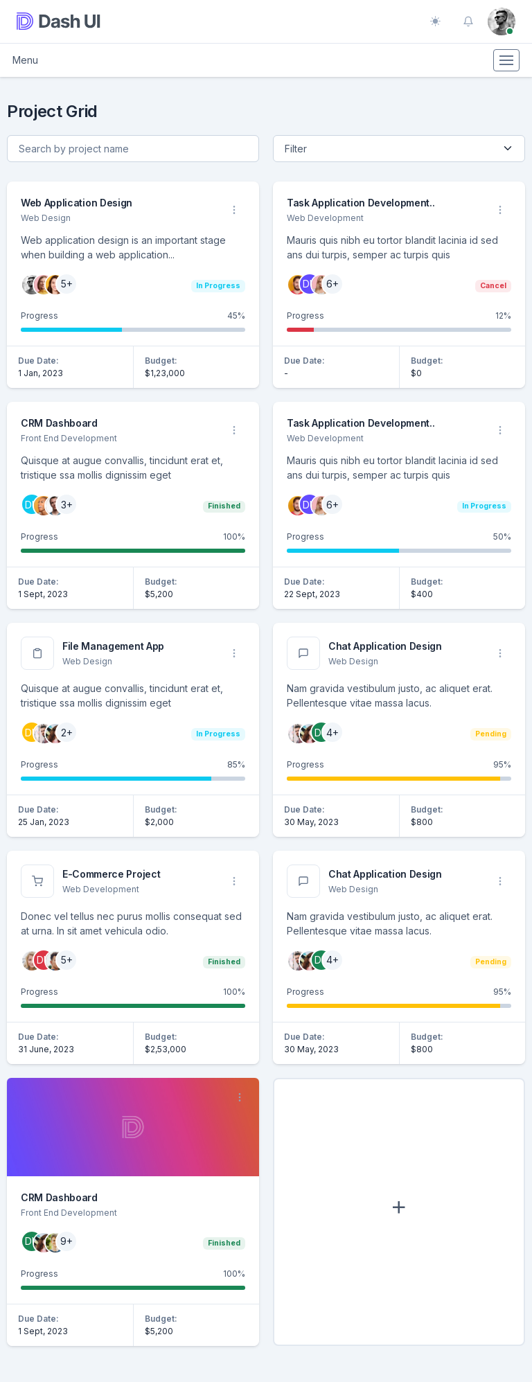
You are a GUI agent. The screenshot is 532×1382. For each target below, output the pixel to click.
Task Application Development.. (360, 203)
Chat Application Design (385, 646)
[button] (468, 21)
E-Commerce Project (111, 874)
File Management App (113, 646)
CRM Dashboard (59, 423)
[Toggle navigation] (506, 60)
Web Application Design (76, 203)
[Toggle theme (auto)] (435, 21)
